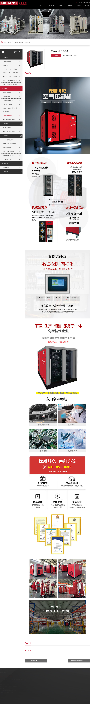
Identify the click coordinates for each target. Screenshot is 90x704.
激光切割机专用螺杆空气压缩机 (10, 108)
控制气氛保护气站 (7, 159)
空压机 (16, 42)
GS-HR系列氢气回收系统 (8, 155)
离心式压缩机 (6, 111)
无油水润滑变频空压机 (8, 100)
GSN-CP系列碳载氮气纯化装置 (10, 76)
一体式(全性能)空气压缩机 (9, 119)
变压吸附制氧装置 (7, 127)
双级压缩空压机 (6, 96)
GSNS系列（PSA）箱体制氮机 (10, 69)
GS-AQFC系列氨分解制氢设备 (10, 140)
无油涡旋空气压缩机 (24, 42)
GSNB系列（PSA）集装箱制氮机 (10, 72)
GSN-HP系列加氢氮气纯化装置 (10, 84)
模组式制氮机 (6, 65)
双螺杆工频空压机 (7, 92)
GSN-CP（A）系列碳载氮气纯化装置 (11, 80)
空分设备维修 (6, 167)
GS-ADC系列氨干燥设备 (8, 151)
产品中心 (10, 42)
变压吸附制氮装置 (7, 61)
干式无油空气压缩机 (7, 104)
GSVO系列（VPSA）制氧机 (9, 131)
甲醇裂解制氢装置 (7, 147)
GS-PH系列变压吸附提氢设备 (9, 143)
